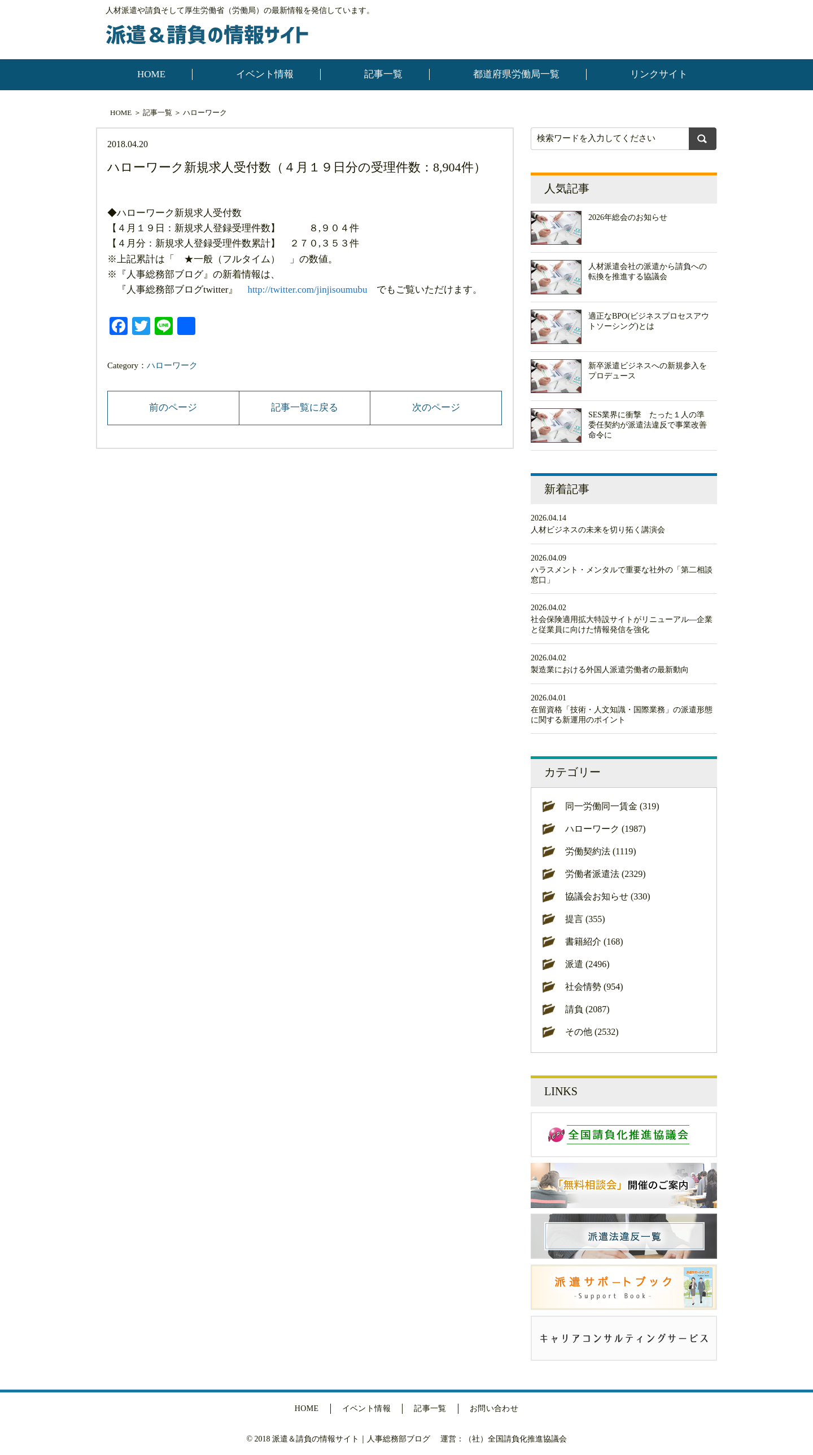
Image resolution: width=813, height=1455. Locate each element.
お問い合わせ (494, 1408)
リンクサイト (659, 74)
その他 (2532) (592, 1032)
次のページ (436, 407)
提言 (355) (585, 919)
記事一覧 (383, 74)
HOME (151, 74)
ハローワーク (205, 112)
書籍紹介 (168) (594, 941)
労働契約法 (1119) (600, 851)
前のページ (173, 407)
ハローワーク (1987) (605, 829)
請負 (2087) (587, 1009)
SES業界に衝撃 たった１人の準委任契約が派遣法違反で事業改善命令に (647, 425)
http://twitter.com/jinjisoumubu (307, 289)
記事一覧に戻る (304, 407)
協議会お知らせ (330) (607, 896)
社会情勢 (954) (594, 986)
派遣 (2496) (587, 964)
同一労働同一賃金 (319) (612, 806)
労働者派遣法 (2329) (605, 874)
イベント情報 (265, 74)
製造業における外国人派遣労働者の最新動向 (610, 669)
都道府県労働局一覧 (516, 74)
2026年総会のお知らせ (627, 217)
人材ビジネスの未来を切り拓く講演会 (598, 530)
